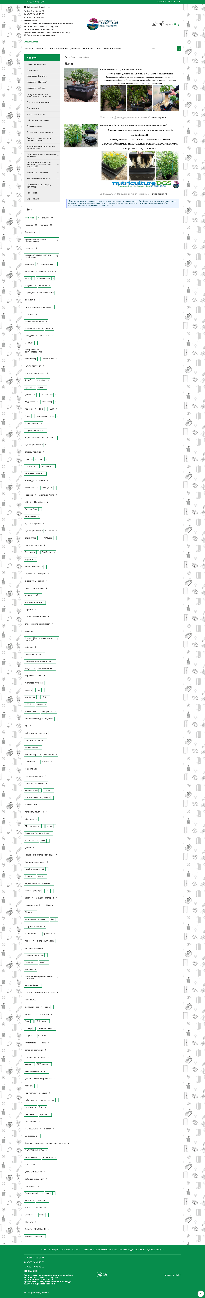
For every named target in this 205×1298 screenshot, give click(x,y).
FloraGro (29, 1222)
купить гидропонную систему (39, 307)
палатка (29, 459)
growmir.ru (29, 264)
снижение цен (45, 668)
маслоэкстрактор (33, 602)
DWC (42, 962)
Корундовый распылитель (37, 883)
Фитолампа (30, 1042)
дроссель (29, 1014)
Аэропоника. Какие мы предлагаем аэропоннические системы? (134, 125)
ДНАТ (28, 380)
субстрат (29, 1100)
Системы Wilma (46, 495)
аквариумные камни (34, 581)
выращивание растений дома (39, 292)
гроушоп (29, 248)
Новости (88, 48)
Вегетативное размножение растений (39, 977)
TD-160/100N (31, 1128)
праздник (29, 335)
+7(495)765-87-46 (35, 11)
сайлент (29, 647)
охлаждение (31, 1121)
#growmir (44, 1014)
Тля (52, 919)
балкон (28, 690)
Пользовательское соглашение (98, 1249)
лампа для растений (35, 480)
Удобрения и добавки (37, 172)
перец (40, 704)
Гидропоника (31, 768)
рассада (41, 1200)
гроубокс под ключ (34, 430)
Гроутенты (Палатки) (37, 82)
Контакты (41, 48)
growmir (45, 217)
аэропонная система (35, 919)
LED (52, 409)
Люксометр (47, 401)
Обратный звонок (31, 41)
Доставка (75, 48)
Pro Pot (45, 761)
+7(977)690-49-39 (35, 14)
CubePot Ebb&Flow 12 (35, 1229)
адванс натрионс (33, 654)
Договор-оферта (155, 1249)
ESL (41, 1107)
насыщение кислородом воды (39, 854)
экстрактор (47, 711)
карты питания (45, 1028)
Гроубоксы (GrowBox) (37, 76)
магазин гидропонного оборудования (35, 240)
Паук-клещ (30, 552)
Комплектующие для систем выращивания (41, 147)
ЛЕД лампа (42, 1064)
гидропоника (47, 264)
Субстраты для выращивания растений (41, 155)
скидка (47, 790)
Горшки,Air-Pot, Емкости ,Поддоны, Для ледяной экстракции (39, 164)
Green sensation (32, 1193)
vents (42, 1214)
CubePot (29, 1214)
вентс (40, 876)
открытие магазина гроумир (38, 661)
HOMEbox (47, 538)
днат (41, 459)
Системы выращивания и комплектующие (39, 139)
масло (49, 826)
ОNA (27, 1021)
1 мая (27, 1207)
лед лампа (30, 401)
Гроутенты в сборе (36, 88)
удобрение (30, 697)
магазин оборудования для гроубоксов (38, 256)
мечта (28, 1200)
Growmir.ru (30, 232)
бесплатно (30, 299)
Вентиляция (33, 108)
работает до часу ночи (36, 733)
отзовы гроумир (33, 890)
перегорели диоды (34, 740)
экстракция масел (45, 940)
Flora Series (39, 502)
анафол (47, 1128)
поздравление (44, 278)
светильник (48, 358)
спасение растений (34, 955)
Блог (73, 57)
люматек (29, 631)
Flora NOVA (30, 999)
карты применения (34, 776)
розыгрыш (45, 335)
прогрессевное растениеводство (33, 350)
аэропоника (30, 516)
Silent (27, 897)
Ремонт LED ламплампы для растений (39, 639)
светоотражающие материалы (40, 992)
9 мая (27, 416)
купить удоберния (34, 530)
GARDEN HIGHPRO (34, 1150)
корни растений (32, 905)
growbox (29, 1107)
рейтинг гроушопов (34, 588)
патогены (42, 1035)
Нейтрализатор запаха (38, 120)
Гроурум (42, 573)
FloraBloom (47, 552)
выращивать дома (46, 416)
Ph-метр (29, 912)
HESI (44, 697)
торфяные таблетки (35, 675)
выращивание (31, 747)
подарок (29, 409)
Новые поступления (36, 64)
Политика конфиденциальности (129, 1249)
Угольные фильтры (36, 114)
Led (48, 328)
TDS (44, 1042)
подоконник (30, 1186)
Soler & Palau (31, 509)
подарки (43, 285)
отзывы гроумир (33, 452)
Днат (40, 387)
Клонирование (32, 423)
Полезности (32, 192)
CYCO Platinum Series (35, 616)
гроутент (29, 314)
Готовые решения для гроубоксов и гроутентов (39, 95)
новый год (46, 466)
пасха (48, 1193)
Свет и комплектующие (38, 102)
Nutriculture (30, 217)
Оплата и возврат (58, 48)
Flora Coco (41, 1207)
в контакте (30, 761)
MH (26, 725)
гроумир (44, 225)
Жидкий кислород (45, 897)
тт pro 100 (30, 840)
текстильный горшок (35, 1071)
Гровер (28, 876)
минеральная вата (34, 566)
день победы (31, 985)
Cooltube (29, 342)
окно (43, 840)
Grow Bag (29, 962)
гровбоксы (30, 487)
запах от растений (34, 1050)
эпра (47, 1007)
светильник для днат (35, 1057)
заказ (51, 530)
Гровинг (44, 1114)
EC (48, 890)
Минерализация (32, 826)
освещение (46, 487)
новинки (29, 495)
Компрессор (31, 1157)
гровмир (29, 225)
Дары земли (33, 198)
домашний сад (32, 1007)
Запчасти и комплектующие (40, 132)
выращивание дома (34, 321)
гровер (28, 1028)
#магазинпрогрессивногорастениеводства (45, 1143)
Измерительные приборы (39, 178)
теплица (29, 969)
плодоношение (47, 1100)
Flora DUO (49, 754)
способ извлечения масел (37, 624)
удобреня (29, 847)
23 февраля (31, 1136)
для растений (31, 595)
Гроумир (29, 285)
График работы (32, 328)
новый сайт (30, 711)
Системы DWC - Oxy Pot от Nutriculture (121, 69)
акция (28, 278)
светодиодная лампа (35, 373)
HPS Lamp (41, 1021)
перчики (29, 609)
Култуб (28, 387)
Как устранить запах (35, 862)
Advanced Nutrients (34, 682)
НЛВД (28, 704)
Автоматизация (34, 126)
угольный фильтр (33, 1171)
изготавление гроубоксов (37, 797)
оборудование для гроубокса (39, 718)
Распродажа (33, 70)
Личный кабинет (112, 48)
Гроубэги (47, 933)
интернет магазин (33, 473)
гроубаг (28, 1035)
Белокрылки (31, 804)
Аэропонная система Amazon (39, 437)
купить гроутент (33, 366)
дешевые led (31, 790)
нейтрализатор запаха (36, 1093)
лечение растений (34, 948)
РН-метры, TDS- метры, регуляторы (39, 185)
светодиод (30, 466)
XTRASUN (48, 1157)
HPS (41, 409)
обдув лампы (31, 819)
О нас (98, 48)
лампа (28, 1064)
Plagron (28, 668)
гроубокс (41, 380)
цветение (29, 1114)
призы (28, 940)
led (39, 690)
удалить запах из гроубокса (38, 1078)
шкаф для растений (34, 869)
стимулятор (31, 538)
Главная (29, 48)
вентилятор (31, 358)
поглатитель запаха (34, 783)
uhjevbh (28, 573)
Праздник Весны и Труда (37, 833)
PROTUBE (30, 1164)
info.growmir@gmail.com (38, 7)
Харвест (29, 559)
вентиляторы (31, 754)
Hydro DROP (31, 933)
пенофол (29, 1085)
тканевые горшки (33, 1236)
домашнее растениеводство (39, 271)
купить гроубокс (33, 523)
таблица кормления (34, 1179)
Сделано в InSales (172, 1275)
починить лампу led (34, 811)
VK (26, 502)
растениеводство (33, 545)
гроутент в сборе (33, 926)
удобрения (30, 394)
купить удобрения (34, 444)
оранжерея (47, 394)
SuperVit (50, 905)
